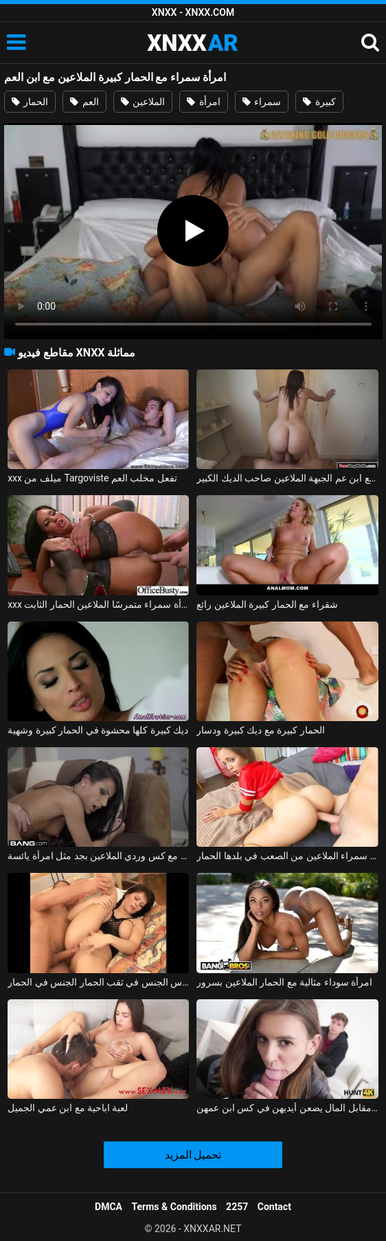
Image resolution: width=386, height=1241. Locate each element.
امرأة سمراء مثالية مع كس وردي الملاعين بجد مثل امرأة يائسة (98, 855)
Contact (274, 1206)
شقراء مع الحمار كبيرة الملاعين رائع (266, 604)
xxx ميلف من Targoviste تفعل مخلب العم (92, 478)
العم (84, 101)
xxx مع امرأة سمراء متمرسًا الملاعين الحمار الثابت (98, 604)
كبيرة (319, 101)
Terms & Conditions (174, 1206)
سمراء (261, 101)
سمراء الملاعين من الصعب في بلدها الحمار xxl (287, 855)
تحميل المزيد (193, 1154)
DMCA (108, 1206)
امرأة (203, 101)
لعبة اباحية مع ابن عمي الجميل (68, 1107)
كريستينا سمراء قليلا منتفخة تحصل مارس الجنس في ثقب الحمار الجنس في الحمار (98, 982)
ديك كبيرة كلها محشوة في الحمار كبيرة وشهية (98, 730)
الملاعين (143, 101)
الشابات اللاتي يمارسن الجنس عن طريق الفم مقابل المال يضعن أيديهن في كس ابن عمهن (287, 1107)
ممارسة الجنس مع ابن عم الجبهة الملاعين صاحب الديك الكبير (287, 478)
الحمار (30, 101)
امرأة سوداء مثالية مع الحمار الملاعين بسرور (284, 982)
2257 (237, 1206)
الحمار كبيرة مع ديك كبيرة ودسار (260, 730)
